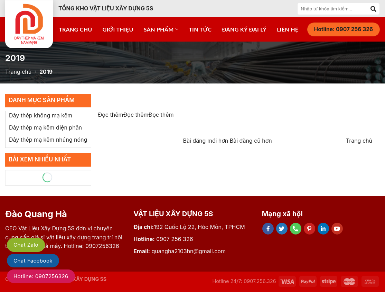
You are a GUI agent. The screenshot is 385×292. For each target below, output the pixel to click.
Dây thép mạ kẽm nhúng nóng (48, 139)
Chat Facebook (33, 260)
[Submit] (373, 8)
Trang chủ (75, 29)
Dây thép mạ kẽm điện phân (45, 127)
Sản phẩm (161, 29)
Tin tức (200, 29)
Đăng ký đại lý (244, 29)
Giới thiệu (118, 29)
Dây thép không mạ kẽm (40, 115)
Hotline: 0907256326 (40, 276)
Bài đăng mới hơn (206, 140)
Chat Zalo (25, 244)
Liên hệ (287, 29)
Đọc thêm (110, 114)
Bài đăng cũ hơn (251, 140)
